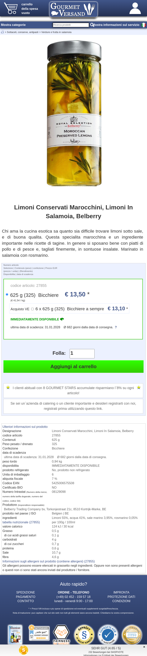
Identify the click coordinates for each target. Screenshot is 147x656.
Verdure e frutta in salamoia (56, 32)
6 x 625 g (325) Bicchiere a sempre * (69, 308)
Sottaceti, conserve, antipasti (22, 32)
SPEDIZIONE (25, 592)
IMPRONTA (121, 592)
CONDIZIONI (121, 601)
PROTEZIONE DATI (121, 596)
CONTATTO (25, 601)
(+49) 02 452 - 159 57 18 (73, 596)
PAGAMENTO (25, 596)
